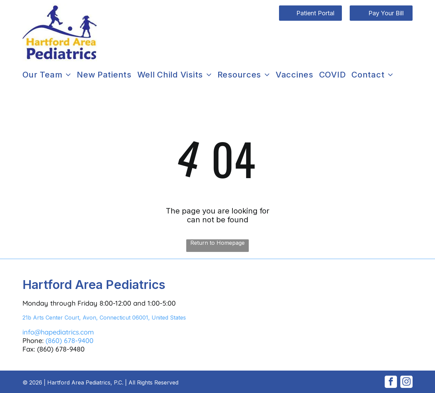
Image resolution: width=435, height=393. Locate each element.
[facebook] (391, 383)
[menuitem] (49, 75)
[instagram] (406, 383)
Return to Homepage (217, 242)
